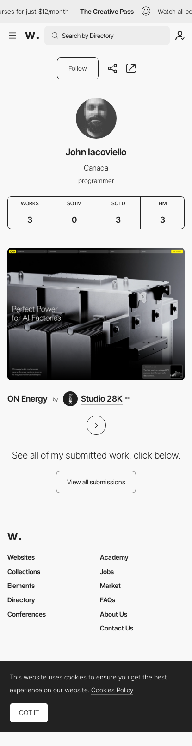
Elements (21, 585)
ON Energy (27, 399)
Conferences (26, 614)
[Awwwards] (32, 35)
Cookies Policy (112, 690)
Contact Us (116, 628)
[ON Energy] (96, 314)
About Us (113, 614)
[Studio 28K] (96, 398)
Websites (21, 557)
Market (110, 585)
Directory (21, 600)
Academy (114, 557)
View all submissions (96, 482)
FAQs (107, 600)
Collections (23, 571)
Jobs (107, 571)
